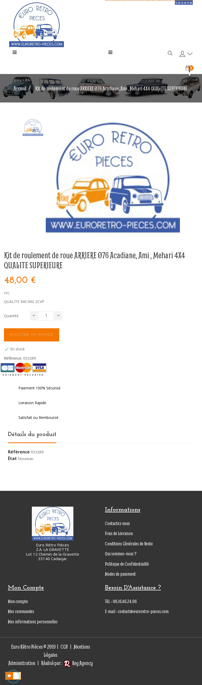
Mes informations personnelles (33, 622)
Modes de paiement (120, 574)
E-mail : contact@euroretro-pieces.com (137, 611)
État (12, 458)
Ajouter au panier (31, 335)
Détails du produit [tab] (32, 434)
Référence (19, 452)
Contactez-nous (117, 523)
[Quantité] (46, 315)
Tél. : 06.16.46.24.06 (121, 601)
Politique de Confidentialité (127, 564)
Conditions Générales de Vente (129, 544)
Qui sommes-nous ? (121, 554)
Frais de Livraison (119, 533)
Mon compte (18, 601)
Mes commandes (21, 611)
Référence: (13, 358)
